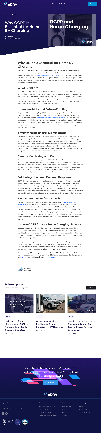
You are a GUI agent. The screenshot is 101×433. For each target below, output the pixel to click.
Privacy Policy (84, 409)
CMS (60, 4)
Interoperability (44, 409)
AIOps (54, 4)
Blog (63, 409)
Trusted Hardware (45, 412)
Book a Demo (50, 382)
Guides (64, 412)
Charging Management (47, 406)
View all (91, 287)
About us (82, 406)
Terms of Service (84, 412)
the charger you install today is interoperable (51, 118)
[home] (10, 4)
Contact (92, 4)
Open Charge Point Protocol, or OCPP (49, 75)
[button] (68, 4)
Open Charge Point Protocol (48, 416)
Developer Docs (67, 406)
